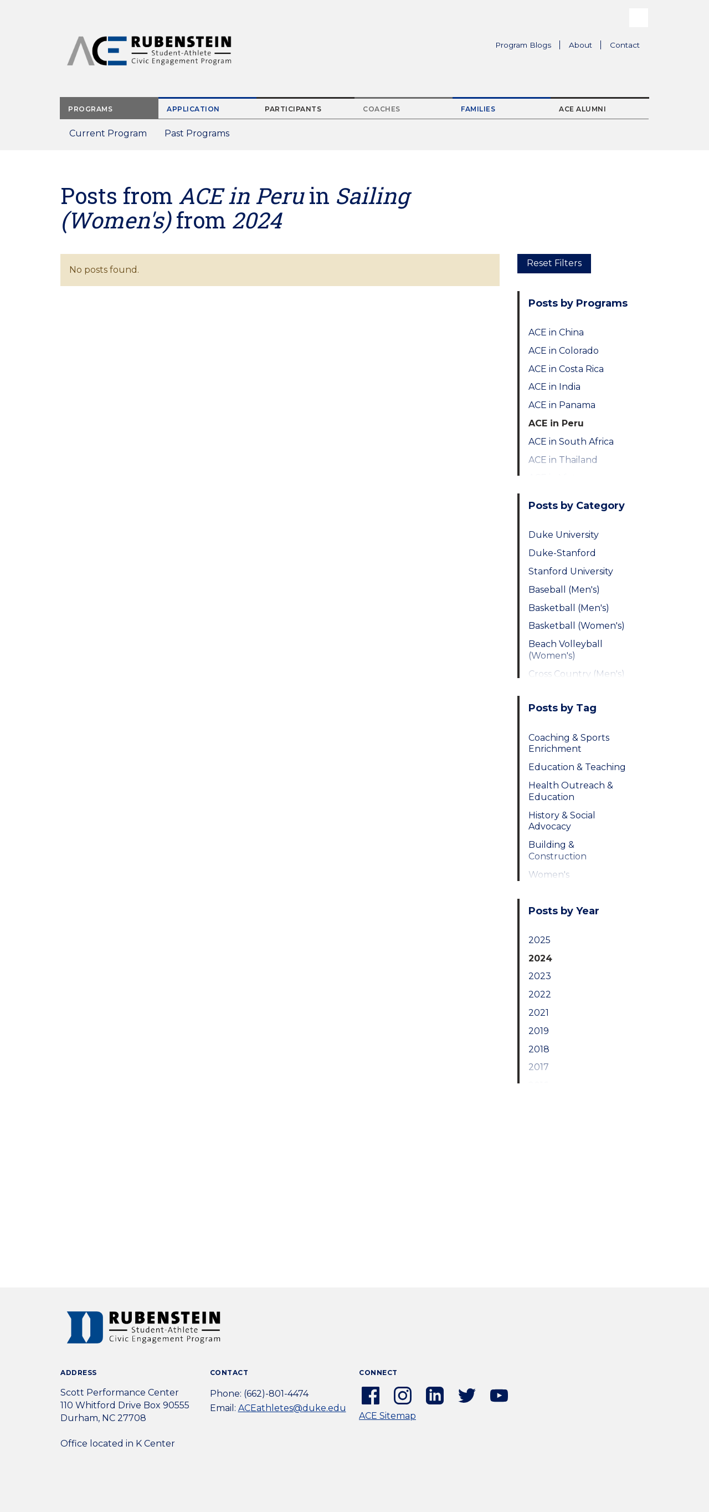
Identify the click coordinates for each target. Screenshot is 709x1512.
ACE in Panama (561, 405)
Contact (625, 44)
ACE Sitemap (387, 1416)
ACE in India (554, 386)
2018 (538, 1049)
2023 (539, 976)
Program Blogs (523, 44)
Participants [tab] (293, 109)
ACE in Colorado (563, 350)
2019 (538, 1031)
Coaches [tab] (381, 109)
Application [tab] (193, 109)
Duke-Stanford (562, 553)
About (585, 46)
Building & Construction (557, 850)
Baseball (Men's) (564, 589)
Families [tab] (478, 109)
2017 (538, 1067)
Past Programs (201, 137)
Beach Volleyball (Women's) (565, 650)
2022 (539, 994)
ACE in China (556, 332)
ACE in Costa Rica (566, 369)
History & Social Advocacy (561, 821)
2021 (538, 1012)
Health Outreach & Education (570, 791)
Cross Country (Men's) (576, 674)
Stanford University (570, 571)
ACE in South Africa (571, 441)
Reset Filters (554, 263)
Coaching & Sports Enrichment (568, 743)
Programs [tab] (90, 109)
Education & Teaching (577, 767)
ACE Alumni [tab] (582, 109)
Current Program (108, 133)
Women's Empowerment (562, 880)
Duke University (563, 535)
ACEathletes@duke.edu (292, 1408)
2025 (539, 940)
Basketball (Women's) (576, 625)
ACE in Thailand (563, 460)
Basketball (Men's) (568, 608)
